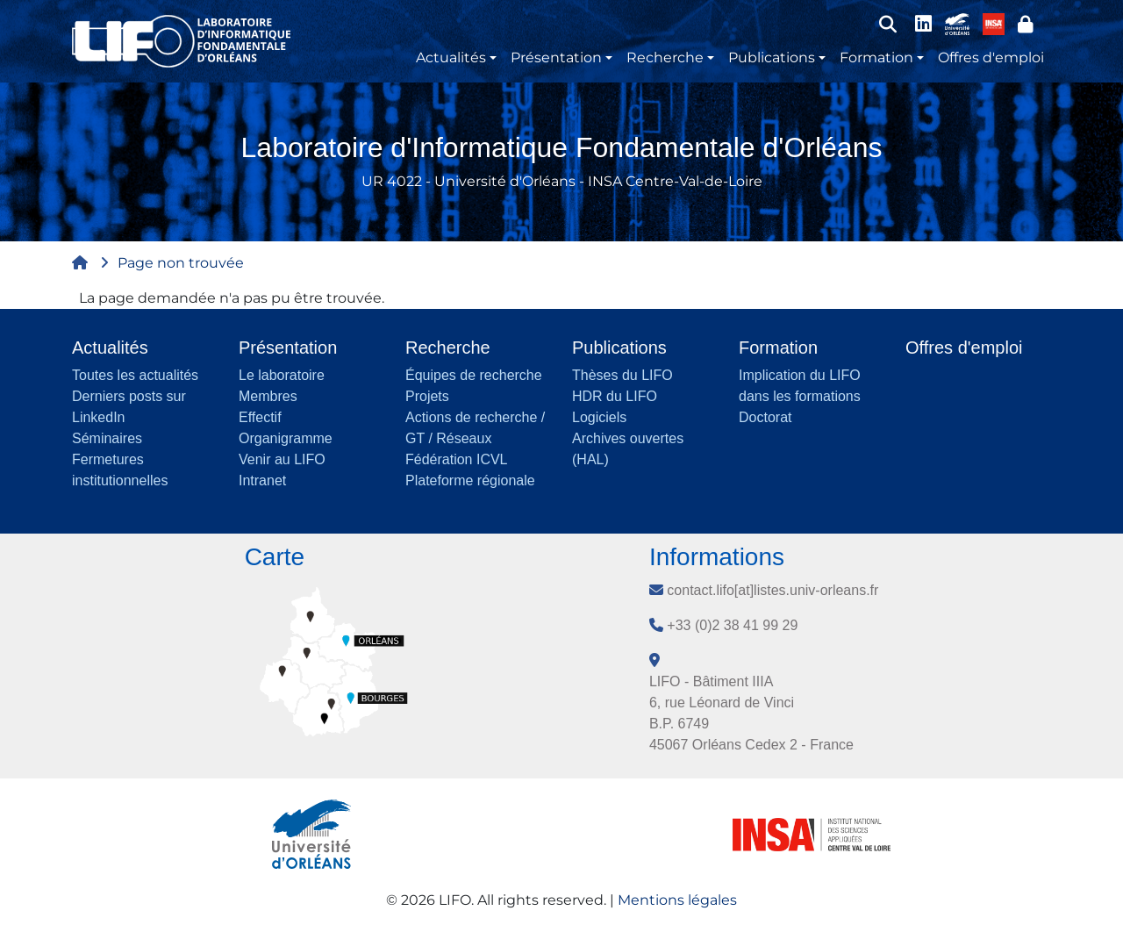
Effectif (260, 417)
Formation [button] (876, 57)
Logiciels (599, 417)
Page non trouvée (181, 263)
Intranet (262, 480)
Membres (268, 396)
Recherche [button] (665, 57)
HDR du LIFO (614, 396)
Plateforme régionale (470, 480)
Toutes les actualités (135, 375)
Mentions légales (677, 900)
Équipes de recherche (473, 375)
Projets (427, 396)
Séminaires (107, 438)
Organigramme (286, 438)
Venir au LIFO (282, 459)
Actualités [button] (451, 57)
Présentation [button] (556, 57)
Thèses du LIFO (622, 375)
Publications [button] (771, 57)
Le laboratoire (282, 375)
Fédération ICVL (456, 459)
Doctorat (765, 417)
